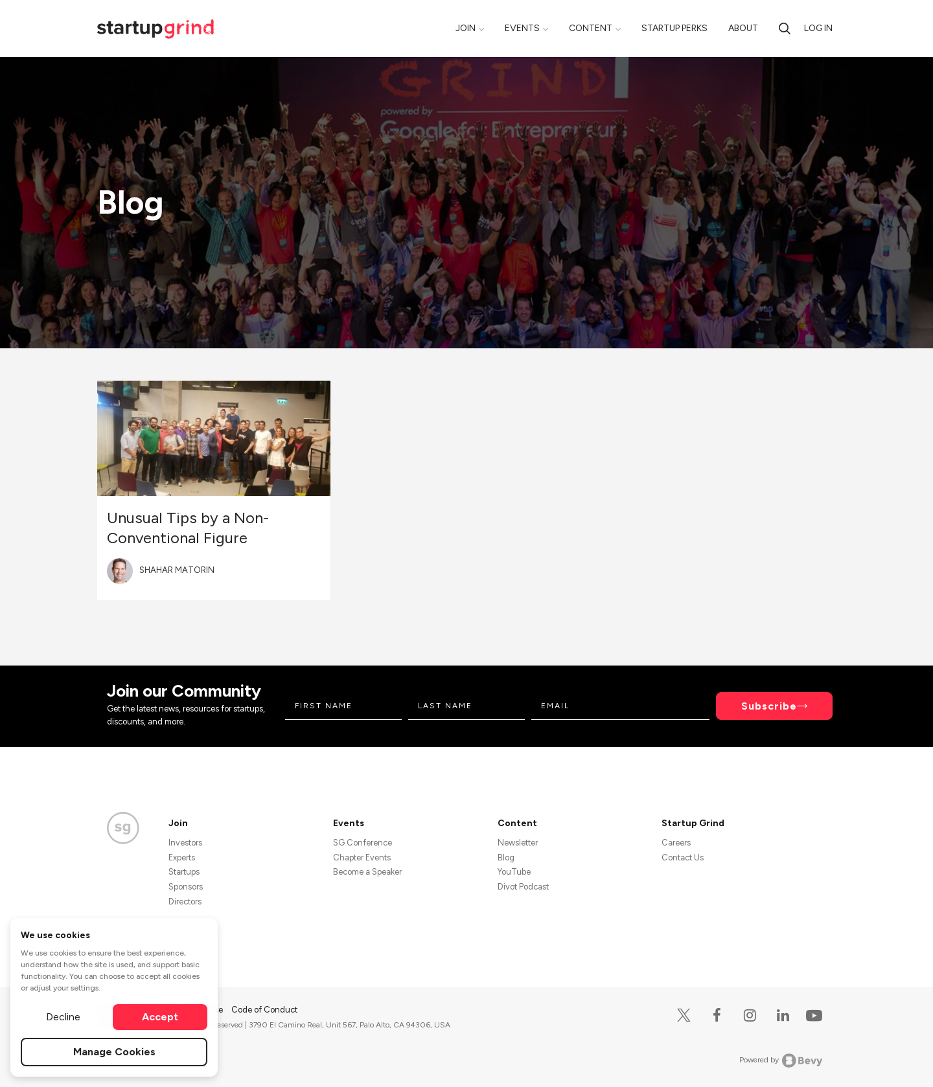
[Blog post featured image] (213, 438)
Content (590, 28)
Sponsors (185, 886)
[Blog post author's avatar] (120, 571)
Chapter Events (362, 857)
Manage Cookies (114, 1052)
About (743, 28)
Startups (184, 872)
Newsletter (518, 842)
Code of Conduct (264, 1009)
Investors (185, 842)
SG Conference (362, 842)
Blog (506, 857)
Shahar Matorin (176, 570)
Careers (676, 842)
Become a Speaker (367, 872)
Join (465, 28)
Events (522, 28)
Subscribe (769, 706)
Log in (818, 28)
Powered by (781, 1060)
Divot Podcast (523, 886)
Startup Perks (674, 28)
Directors (185, 901)
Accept (160, 1017)
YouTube (514, 872)
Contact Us (683, 857)
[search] (785, 28)
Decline (63, 1017)
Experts (181, 857)
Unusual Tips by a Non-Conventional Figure (188, 527)
